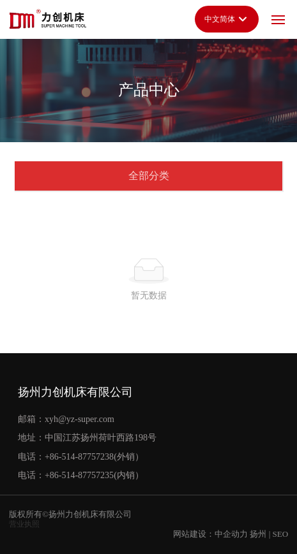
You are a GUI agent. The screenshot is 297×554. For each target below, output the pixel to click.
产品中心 (148, 90)
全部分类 (148, 175)
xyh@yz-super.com (79, 419)
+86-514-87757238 (79, 457)
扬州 (258, 534)
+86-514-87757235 (79, 475)
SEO (280, 534)
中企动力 (231, 534)
